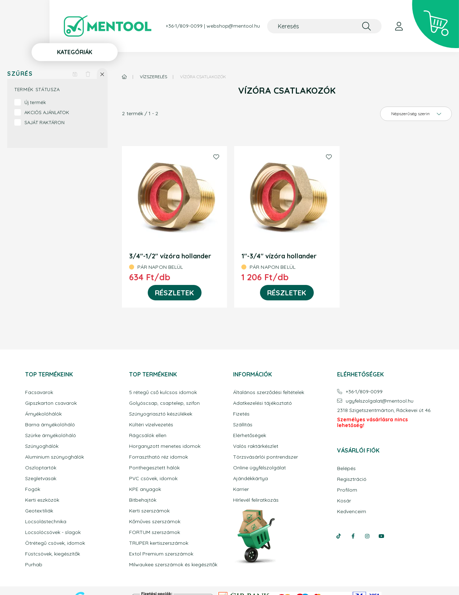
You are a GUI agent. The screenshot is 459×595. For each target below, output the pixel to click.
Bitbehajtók (142, 500)
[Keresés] (324, 26)
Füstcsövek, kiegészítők (52, 554)
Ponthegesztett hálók (154, 468)
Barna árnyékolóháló (50, 425)
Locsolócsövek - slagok (53, 532)
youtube (381, 536)
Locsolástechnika (45, 522)
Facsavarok (39, 392)
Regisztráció (351, 479)
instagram (367, 536)
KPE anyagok (145, 489)
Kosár (344, 501)
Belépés (346, 468)
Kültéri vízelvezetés (151, 425)
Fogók (32, 489)
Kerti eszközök (42, 500)
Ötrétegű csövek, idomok (55, 543)
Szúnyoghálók (41, 446)
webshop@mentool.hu (233, 26)
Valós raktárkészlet (255, 446)
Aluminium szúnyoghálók (54, 457)
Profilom (347, 490)
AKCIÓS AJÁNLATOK (46, 112)
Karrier (241, 489)
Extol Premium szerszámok (161, 554)
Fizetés (241, 414)
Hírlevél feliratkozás (256, 500)
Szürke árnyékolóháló (50, 435)
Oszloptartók (40, 468)
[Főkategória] (124, 76)
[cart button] (435, 24)
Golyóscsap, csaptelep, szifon (164, 403)
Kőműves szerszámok (154, 522)
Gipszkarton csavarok (51, 403)
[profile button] (399, 26)
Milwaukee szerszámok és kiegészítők (173, 565)
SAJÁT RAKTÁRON (44, 122)
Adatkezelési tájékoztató (262, 403)
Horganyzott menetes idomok (164, 446)
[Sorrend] (416, 114)
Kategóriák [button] (74, 52)
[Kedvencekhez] (216, 157)
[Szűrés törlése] (87, 73)
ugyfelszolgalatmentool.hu (379, 401)
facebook (353, 536)
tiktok (338, 536)
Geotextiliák (39, 511)
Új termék (35, 102)
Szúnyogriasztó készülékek (160, 414)
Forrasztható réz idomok (158, 457)
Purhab (33, 565)
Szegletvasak (40, 478)
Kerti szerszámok (149, 511)
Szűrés (20, 73)
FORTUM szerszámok (154, 532)
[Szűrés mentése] (75, 73)
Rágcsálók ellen (147, 435)
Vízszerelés (153, 76)
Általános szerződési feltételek (268, 392)
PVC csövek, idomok (153, 478)
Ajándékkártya (250, 478)
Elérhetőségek (249, 435)
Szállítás (242, 425)
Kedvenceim (351, 512)
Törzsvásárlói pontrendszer (265, 457)
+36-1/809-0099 (184, 26)
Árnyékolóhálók (43, 414)
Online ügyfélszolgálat (259, 468)
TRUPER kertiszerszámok (158, 543)
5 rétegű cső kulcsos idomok (163, 392)
